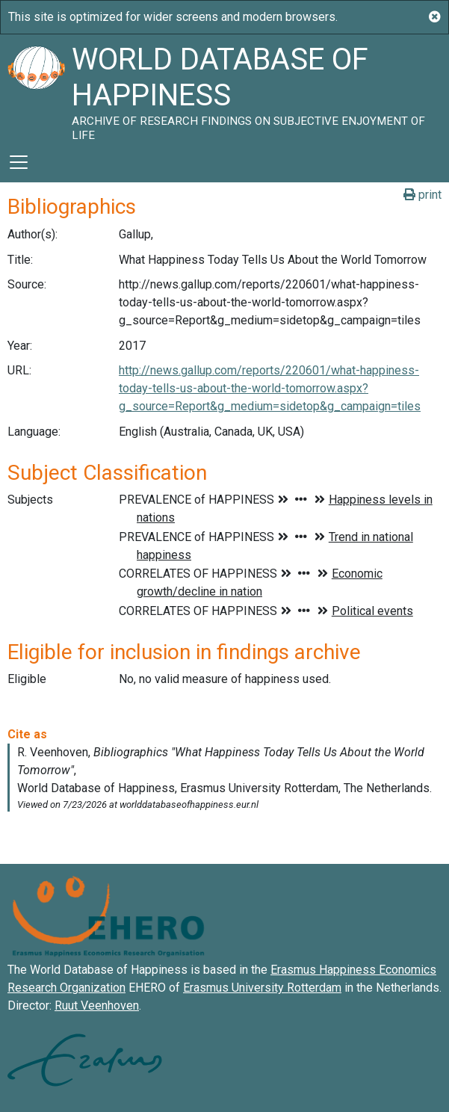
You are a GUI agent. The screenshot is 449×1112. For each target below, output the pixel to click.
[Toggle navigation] (18, 162)
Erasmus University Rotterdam (262, 987)
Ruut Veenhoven (97, 1005)
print (422, 195)
